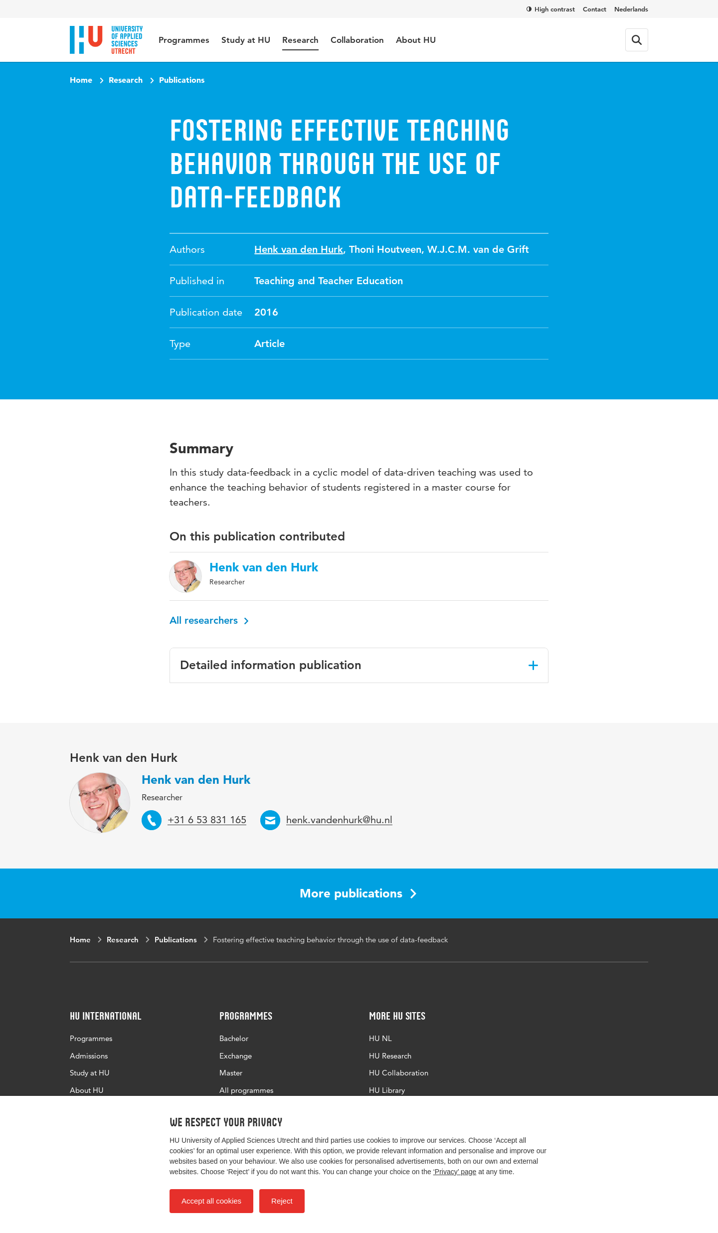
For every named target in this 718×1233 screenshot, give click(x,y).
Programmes (184, 40)
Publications (181, 80)
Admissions (89, 1055)
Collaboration (357, 40)
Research (300, 40)
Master (230, 1072)
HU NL (380, 1038)
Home (81, 80)
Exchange (235, 1055)
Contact (594, 9)
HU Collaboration (398, 1072)
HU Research (390, 1055)
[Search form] (636, 39)
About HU (416, 40)
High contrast (551, 9)
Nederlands (631, 9)
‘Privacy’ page (455, 1172)
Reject (282, 1201)
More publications (358, 893)
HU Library (387, 1090)
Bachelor (233, 1038)
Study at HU (245, 40)
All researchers (209, 620)
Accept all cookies (211, 1201)
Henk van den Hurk (298, 249)
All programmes (246, 1090)
